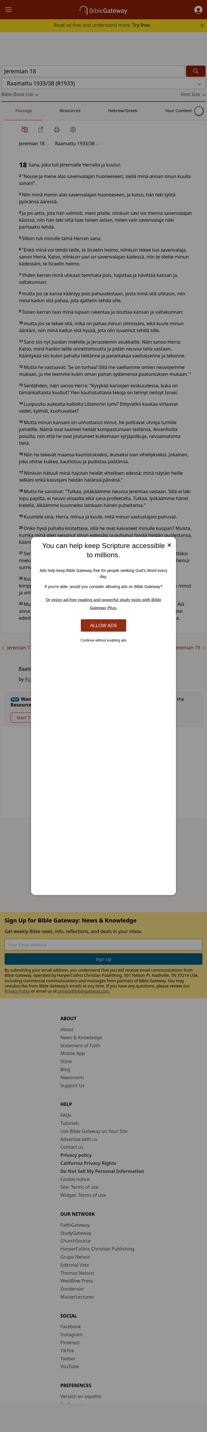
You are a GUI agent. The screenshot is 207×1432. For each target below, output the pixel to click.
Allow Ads (103, 625)
